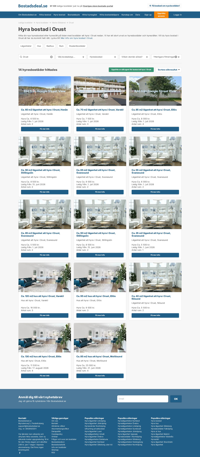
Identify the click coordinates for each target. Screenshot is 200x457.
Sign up (148, 14)
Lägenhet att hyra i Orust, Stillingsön (39, 177)
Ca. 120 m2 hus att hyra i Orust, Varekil (42, 296)
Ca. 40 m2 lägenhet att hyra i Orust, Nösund (151, 297)
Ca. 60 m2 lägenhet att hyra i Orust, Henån (44, 109)
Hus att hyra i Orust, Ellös (88, 300)
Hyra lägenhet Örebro (94, 436)
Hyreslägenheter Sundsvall (129, 429)
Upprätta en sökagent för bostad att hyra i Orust (131, 70)
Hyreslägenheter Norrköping (130, 445)
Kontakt (55, 423)
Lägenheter (26, 46)
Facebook (19, 452)
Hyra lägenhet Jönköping (95, 423)
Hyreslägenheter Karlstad (129, 421)
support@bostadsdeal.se (29, 426)
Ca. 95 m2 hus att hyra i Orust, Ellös (96, 296)
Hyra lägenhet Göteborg (161, 426)
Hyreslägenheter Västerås (162, 436)
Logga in (178, 14)
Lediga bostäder (25, 23)
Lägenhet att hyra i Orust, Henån (37, 114)
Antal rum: (26, 124)
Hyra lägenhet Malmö (160, 434)
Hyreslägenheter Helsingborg (130, 442)
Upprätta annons (161, 14)
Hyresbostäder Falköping (162, 429)
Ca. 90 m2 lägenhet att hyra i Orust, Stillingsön (40, 171)
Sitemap (55, 450)
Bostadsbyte (74, 14)
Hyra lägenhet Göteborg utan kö (98, 445)
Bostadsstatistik (58, 445)
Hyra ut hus (156, 431)
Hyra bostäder (42, 23)
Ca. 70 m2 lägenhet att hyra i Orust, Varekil (100, 109)
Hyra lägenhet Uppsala (128, 434)
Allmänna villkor (58, 426)
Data (137, 14)
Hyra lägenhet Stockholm (162, 442)
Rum (61, 46)
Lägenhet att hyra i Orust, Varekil (92, 114)
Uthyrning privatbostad (95, 429)
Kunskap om (127, 14)
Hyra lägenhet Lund (93, 431)
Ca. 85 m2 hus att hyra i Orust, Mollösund (99, 356)
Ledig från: (26, 121)
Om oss (55, 421)
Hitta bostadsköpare (109, 14)
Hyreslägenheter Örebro (128, 423)
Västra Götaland (59, 23)
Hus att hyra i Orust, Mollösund (91, 360)
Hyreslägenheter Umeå (94, 434)
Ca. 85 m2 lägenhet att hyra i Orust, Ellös (154, 109)
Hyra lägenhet (157, 445)
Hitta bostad (45, 14)
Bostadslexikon (58, 442)
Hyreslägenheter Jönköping (130, 431)
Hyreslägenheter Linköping (129, 426)
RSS (53, 452)
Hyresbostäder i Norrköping (130, 436)
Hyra (23, 118)
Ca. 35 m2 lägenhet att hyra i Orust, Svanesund (151, 234)
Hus (39, 46)
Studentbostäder (77, 46)
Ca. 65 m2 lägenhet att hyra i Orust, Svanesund (95, 171)
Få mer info (44, 129)
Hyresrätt (155, 439)
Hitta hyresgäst (89, 14)
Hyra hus (155, 423)
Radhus (50, 46)
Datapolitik (56, 431)
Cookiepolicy (57, 434)
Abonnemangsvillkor (60, 429)
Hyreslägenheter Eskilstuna (96, 439)
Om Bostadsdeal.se (27, 14)
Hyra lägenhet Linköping (95, 421)
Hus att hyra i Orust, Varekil (34, 300)
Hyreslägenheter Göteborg (129, 439)
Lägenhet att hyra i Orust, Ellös (147, 114)
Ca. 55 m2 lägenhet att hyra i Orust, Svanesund (151, 171)
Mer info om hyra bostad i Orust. (77, 38)
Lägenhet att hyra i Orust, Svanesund (94, 177)
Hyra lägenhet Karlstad (94, 442)
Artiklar (55, 436)
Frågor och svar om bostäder (64, 439)
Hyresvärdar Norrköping (95, 426)
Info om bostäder (59, 447)
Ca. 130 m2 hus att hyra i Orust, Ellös (41, 356)
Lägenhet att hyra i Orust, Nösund (148, 303)
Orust (71, 23)
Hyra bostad (59, 14)
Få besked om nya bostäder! (166, 5)
